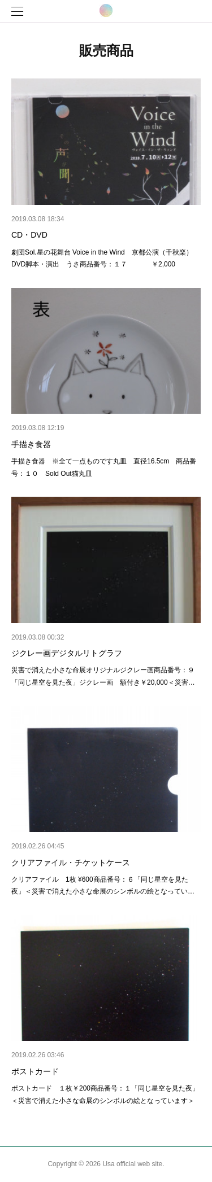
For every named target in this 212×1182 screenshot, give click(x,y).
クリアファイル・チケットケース (70, 862)
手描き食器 (31, 444)
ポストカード (35, 1071)
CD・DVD (29, 234)
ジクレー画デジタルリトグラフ (66, 653)
